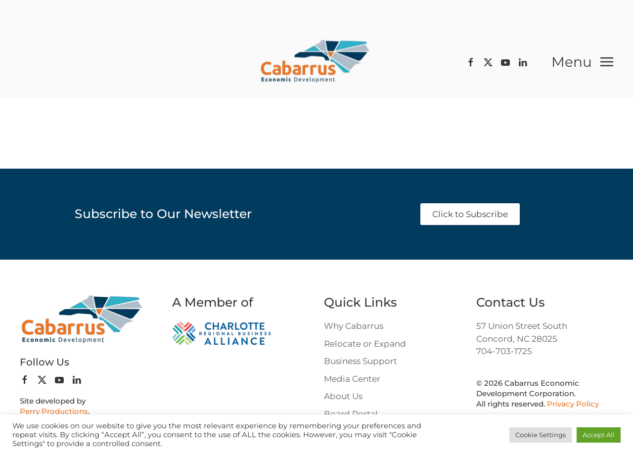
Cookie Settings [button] (540, 435)
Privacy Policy (573, 404)
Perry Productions (54, 411)
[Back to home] (316, 62)
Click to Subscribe (470, 214)
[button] (582, 62)
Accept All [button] (599, 435)
